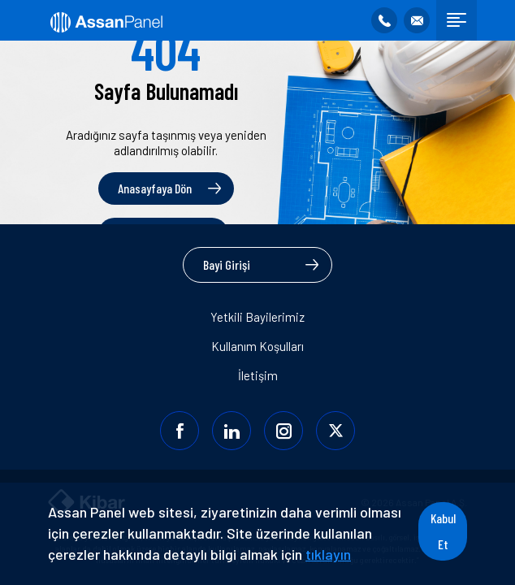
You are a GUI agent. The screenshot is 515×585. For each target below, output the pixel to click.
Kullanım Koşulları (257, 346)
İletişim (258, 375)
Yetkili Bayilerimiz (257, 317)
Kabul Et (443, 531)
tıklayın (328, 554)
